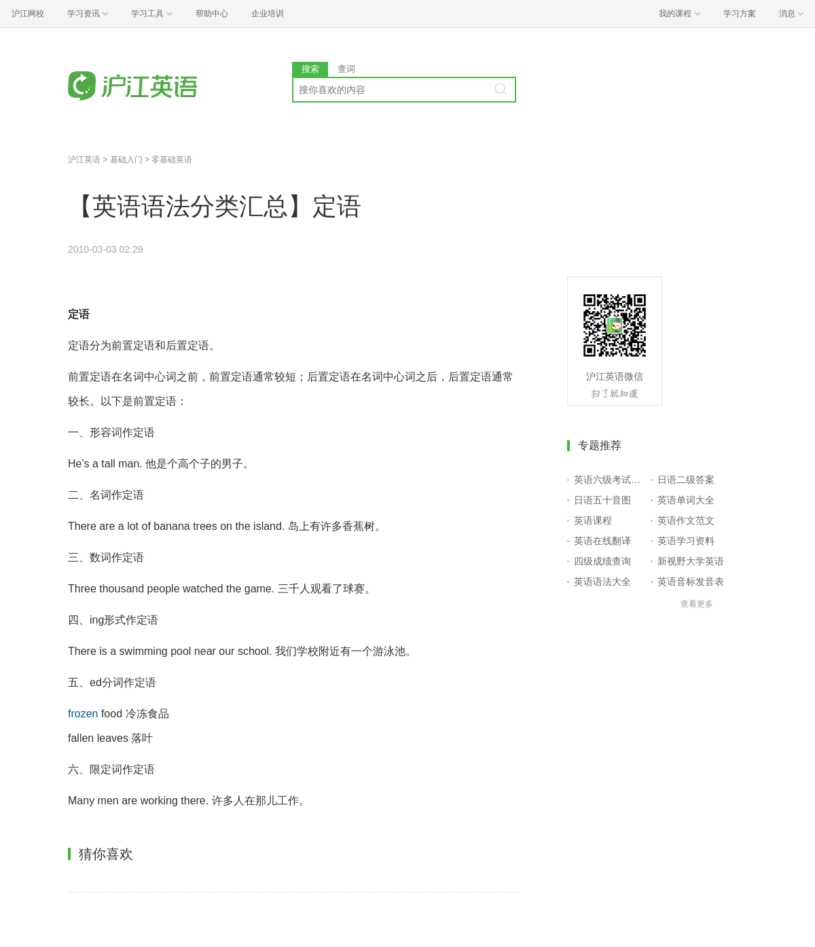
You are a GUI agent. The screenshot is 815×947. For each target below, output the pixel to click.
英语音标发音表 (690, 581)
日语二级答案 (685, 479)
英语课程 (593, 520)
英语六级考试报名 (609, 479)
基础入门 (126, 159)
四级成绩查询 (602, 561)
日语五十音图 (602, 500)
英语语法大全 (602, 581)
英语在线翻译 (602, 540)
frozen (83, 713)
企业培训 (267, 13)
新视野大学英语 (690, 561)
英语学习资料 (685, 540)
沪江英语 (84, 159)
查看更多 (697, 604)
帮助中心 (212, 13)
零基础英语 (171, 159)
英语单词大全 (685, 500)
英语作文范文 (685, 520)
